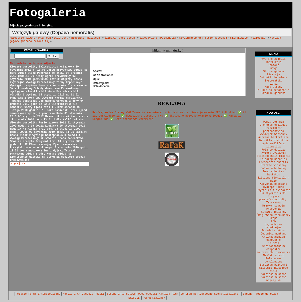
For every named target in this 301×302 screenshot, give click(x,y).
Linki (273, 83)
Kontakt (273, 65)
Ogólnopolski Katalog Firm (158, 294)
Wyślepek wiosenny (273, 134)
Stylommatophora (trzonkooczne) (203, 38)
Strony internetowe (121, 294)
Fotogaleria (48, 13)
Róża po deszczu (273, 149)
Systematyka (273, 80)
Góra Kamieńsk (155, 298)
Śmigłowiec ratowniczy (273, 215)
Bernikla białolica (273, 140)
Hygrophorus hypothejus (273, 226)
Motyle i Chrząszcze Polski (83, 294)
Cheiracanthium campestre (273, 238)
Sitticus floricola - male (273, 179)
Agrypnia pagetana (273, 184)
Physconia (273, 209)
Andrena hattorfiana (273, 137)
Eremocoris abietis (273, 162)
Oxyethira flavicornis (273, 190)
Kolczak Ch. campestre (273, 252)
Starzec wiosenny (273, 165)
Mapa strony (273, 87)
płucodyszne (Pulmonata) (157, 38)
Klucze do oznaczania (273, 90)
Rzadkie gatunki (273, 93)
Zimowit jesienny (273, 212)
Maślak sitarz (273, 255)
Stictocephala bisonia (273, 156)
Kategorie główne (22, 38)
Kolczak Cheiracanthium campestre (273, 246)
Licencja (273, 74)
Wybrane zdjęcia (273, 59)
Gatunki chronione (273, 77)
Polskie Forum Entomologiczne (38, 294)
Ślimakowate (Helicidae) (248, 38)
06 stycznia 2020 (273, 193)
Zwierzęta (61, 38)
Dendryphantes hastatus (273, 173)
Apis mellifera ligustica (273, 145)
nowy (273, 68)
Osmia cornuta (273, 121)
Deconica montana (273, 233)
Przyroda (44, 38)
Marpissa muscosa (273, 274)
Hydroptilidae (273, 187)
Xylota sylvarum (273, 153)
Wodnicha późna (273, 230)
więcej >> (17, 163)
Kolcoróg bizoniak (273, 159)
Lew (273, 221)
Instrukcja (273, 62)
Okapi (273, 218)
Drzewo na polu (273, 205)
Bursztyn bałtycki (273, 264)
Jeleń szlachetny (273, 168)
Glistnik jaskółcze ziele (273, 269)
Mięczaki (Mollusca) (86, 38)
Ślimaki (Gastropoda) (121, 38)
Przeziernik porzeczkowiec (273, 130)
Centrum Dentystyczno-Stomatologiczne (210, 294)
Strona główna (273, 71)
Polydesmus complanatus (273, 260)
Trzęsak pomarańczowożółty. (273, 198)
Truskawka (273, 202)
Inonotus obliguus (273, 125)
